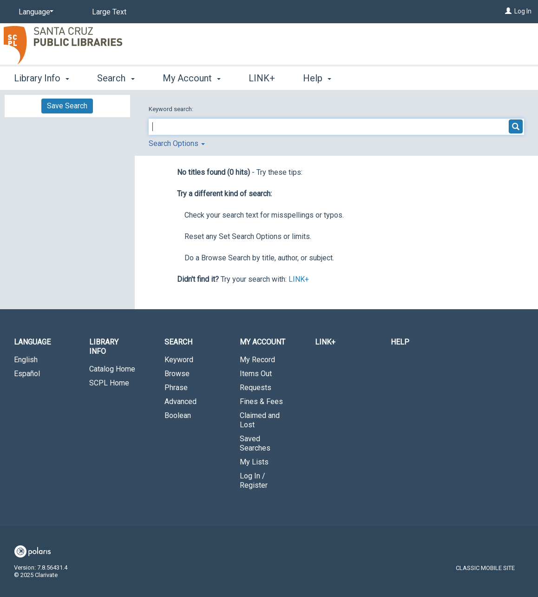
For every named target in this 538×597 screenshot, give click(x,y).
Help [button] (317, 78)
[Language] (34, 12)
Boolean (177, 415)
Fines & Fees (261, 401)
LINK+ (262, 78)
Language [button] (32, 342)
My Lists (254, 462)
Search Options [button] (177, 143)
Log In (522, 11)
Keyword (178, 359)
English (26, 359)
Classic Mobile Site (485, 567)
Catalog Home (112, 369)
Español (27, 373)
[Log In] (508, 11)
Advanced (180, 401)
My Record (257, 359)
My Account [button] (192, 78)
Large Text (109, 11)
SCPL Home (109, 382)
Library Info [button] (41, 78)
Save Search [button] (67, 105)
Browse (177, 373)
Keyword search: (172, 109)
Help (400, 342)
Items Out (256, 373)
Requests (255, 387)
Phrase (176, 387)
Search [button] (115, 78)
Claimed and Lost (260, 420)
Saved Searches (255, 443)
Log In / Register (254, 480)
